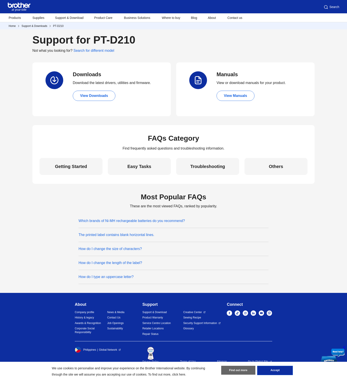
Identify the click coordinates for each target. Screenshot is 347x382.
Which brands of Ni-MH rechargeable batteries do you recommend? (132, 221)
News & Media (115, 312)
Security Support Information (200, 323)
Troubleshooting (207, 166)
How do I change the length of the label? (110, 263)
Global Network (108, 349)
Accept (275, 371)
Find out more (238, 371)
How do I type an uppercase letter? (106, 277)
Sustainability (115, 328)
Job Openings (115, 323)
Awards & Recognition (88, 323)
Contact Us (113, 317)
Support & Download (69, 18)
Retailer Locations (153, 328)
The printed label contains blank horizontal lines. (116, 235)
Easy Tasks (139, 166)
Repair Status (150, 334)
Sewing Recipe (192, 317)
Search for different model (93, 50)
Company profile (84, 312)
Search (331, 7)
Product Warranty (152, 317)
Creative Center (192, 312)
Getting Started (71, 166)
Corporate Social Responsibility (85, 330)
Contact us (234, 18)
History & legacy (84, 317)
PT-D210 (58, 26)
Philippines (85, 350)
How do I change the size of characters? (110, 249)
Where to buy (171, 18)
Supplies (38, 18)
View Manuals (235, 96)
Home (12, 26)
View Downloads (94, 96)
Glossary (188, 328)
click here (178, 374)
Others (276, 166)
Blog (194, 18)
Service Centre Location (156, 323)
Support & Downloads (34, 26)
